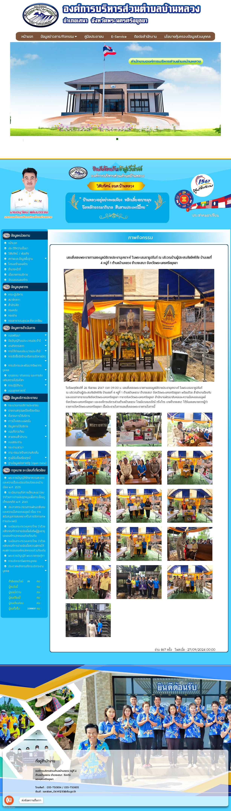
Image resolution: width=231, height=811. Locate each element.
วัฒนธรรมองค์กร (18, 279)
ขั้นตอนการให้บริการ (19, 415)
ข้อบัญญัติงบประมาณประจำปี (27, 340)
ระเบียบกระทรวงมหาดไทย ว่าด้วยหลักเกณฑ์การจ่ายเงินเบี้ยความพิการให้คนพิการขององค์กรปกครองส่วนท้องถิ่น (24, 546)
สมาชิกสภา (14, 299)
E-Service (119, 36)
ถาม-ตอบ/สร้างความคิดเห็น (23, 452)
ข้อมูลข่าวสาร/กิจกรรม (59, 36)
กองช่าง (12, 315)
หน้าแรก (27, 36)
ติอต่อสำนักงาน (145, 36)
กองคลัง (12, 310)
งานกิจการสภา (27, 346)
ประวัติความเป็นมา (18, 248)
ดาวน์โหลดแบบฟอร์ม (19, 421)
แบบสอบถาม (15, 442)
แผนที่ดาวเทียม (16, 431)
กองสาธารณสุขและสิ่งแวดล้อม (25, 320)
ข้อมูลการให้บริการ (27, 426)
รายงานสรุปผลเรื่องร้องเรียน (24, 410)
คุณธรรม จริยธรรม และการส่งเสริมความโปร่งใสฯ (25, 377)
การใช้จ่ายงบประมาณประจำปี (27, 351)
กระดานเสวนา (16, 447)
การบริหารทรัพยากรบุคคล (27, 561)
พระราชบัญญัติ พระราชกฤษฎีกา (26, 555)
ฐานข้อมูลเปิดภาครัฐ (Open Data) (27, 463)
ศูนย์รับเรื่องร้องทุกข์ (27, 457)
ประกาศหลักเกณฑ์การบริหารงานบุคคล (25, 568)
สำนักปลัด (13, 305)
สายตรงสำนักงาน (27, 436)
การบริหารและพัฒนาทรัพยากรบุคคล (25, 367)
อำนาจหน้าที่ (14, 269)
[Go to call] (9, 800)
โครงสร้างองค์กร (18, 264)
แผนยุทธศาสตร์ (16, 390)
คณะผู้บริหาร (15, 294)
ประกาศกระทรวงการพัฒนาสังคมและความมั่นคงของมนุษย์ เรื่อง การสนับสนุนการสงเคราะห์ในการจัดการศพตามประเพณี (24, 514)
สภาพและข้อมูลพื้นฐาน (27, 258)
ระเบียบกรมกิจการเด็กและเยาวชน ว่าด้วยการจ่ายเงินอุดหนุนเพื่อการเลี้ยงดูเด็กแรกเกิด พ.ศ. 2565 (24, 497)
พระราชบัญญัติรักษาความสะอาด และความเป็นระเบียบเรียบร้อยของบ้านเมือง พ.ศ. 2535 (24, 482)
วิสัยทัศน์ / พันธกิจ (18, 253)
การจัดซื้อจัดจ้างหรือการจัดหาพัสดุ (27, 358)
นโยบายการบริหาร (18, 274)
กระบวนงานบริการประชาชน (23, 405)
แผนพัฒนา (27, 335)
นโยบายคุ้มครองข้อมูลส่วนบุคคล (187, 36)
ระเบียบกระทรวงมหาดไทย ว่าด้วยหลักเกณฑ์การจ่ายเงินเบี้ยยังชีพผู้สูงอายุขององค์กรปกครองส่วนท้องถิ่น (24, 531)
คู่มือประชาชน (94, 36)
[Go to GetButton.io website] (9, 807)
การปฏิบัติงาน (27, 385)
